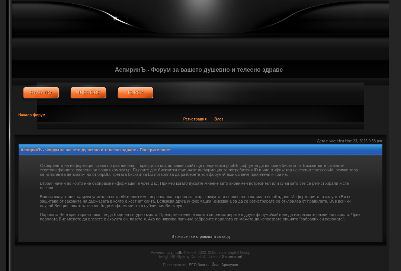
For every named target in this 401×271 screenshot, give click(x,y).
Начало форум (31, 115)
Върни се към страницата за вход (201, 237)
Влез (218, 119)
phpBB (177, 253)
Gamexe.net (232, 257)
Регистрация (195, 119)
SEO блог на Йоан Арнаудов (213, 265)
